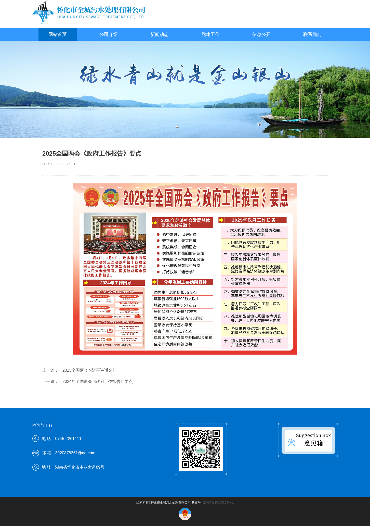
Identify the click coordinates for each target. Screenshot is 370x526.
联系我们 (312, 34)
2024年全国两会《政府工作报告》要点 (97, 381)
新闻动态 (159, 34)
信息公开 (261, 34)
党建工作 (210, 34)
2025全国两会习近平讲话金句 (89, 370)
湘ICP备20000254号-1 (218, 502)
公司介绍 (108, 34)
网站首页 (57, 34)
